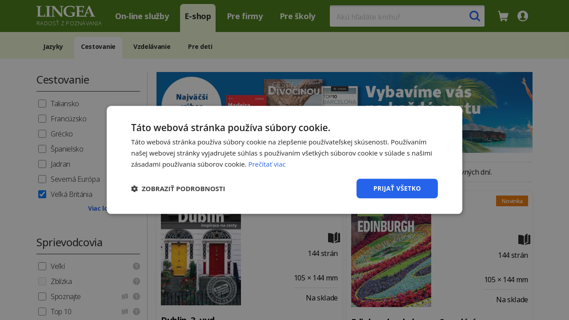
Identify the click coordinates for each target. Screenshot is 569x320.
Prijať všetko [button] (397, 188)
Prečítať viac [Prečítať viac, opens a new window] (266, 164)
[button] (178, 188)
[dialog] (284, 160)
